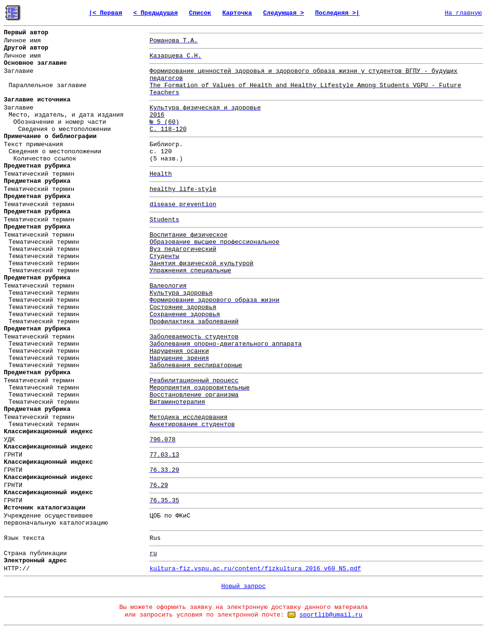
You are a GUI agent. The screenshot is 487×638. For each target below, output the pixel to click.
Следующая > (283, 13)
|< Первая (105, 13)
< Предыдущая (155, 13)
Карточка (237, 13)
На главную (463, 13)
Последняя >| (337, 13)
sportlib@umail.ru (330, 614)
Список (200, 13)
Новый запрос (243, 586)
